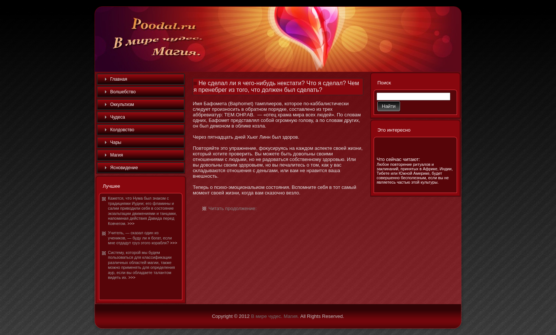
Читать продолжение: (232, 208)
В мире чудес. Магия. (275, 316)
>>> (130, 223)
